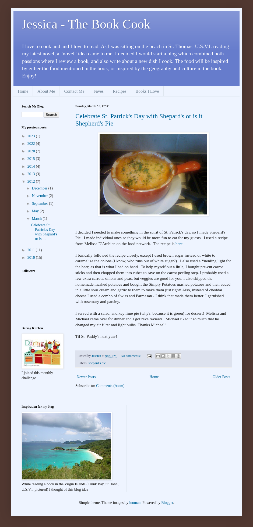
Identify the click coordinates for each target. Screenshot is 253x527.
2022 (31, 144)
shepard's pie (97, 363)
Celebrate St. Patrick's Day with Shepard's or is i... (44, 232)
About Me (46, 91)
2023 (31, 136)
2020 (31, 151)
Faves (99, 91)
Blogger (167, 503)
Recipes (120, 91)
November (40, 196)
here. (179, 243)
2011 (31, 250)
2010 (31, 258)
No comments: (131, 356)
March (37, 219)
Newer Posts (86, 377)
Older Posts (221, 377)
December (40, 188)
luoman (134, 503)
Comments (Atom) (110, 386)
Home (23, 91)
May (36, 211)
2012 (31, 182)
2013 (31, 174)
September (40, 204)
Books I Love (147, 91)
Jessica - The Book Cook (86, 24)
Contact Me (74, 91)
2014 (31, 166)
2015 (31, 159)
